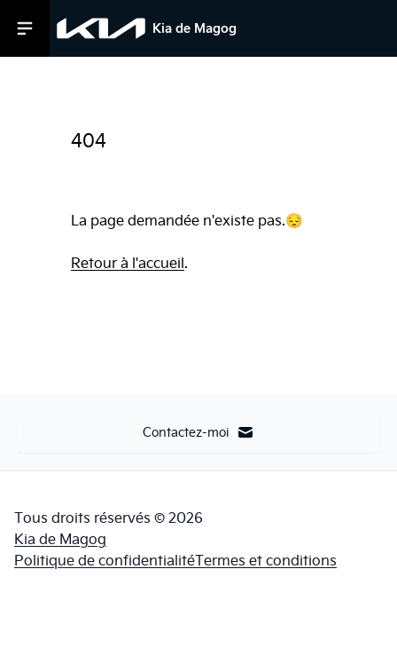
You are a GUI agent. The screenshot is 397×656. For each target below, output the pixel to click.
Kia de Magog (60, 539)
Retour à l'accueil (127, 263)
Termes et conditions (266, 560)
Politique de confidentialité (104, 560)
